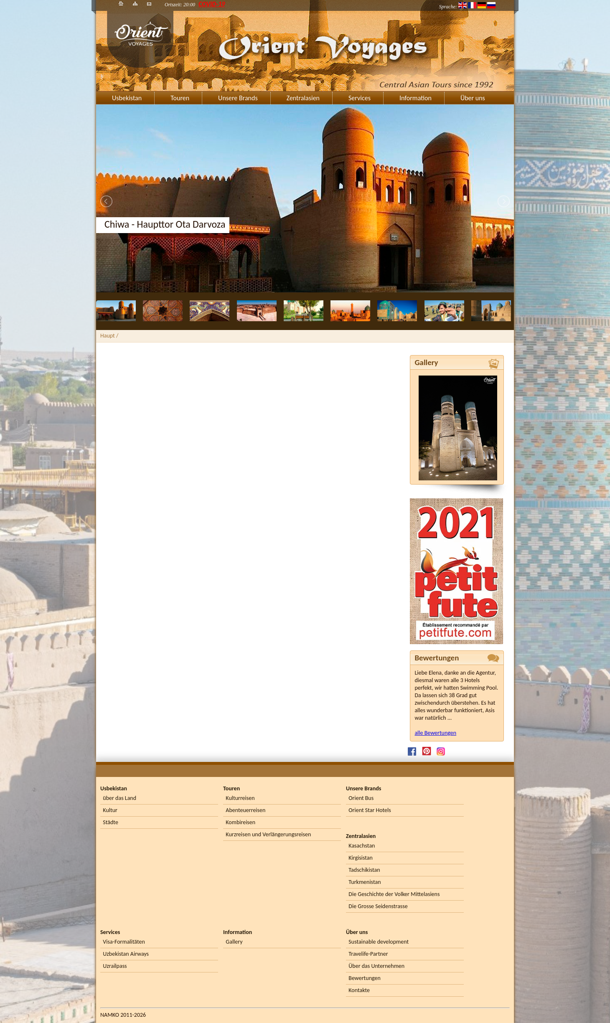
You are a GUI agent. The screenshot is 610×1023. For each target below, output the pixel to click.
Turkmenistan (364, 882)
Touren (179, 98)
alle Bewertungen (435, 732)
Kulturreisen (240, 798)
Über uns (472, 98)
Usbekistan (127, 98)
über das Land (119, 798)
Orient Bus (361, 798)
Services (359, 98)
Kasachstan (361, 845)
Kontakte (359, 990)
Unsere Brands (238, 98)
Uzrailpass (115, 966)
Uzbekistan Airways (126, 953)
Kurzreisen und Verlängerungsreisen (268, 834)
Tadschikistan (364, 869)
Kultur (110, 810)
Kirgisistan (360, 857)
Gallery (234, 941)
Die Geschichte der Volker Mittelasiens (394, 894)
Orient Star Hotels (369, 810)
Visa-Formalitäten (124, 941)
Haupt (107, 335)
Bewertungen (364, 978)
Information (415, 98)
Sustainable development (378, 941)
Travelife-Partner (368, 953)
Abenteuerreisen (245, 810)
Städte (110, 822)
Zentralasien (303, 98)
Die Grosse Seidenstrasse (377, 906)
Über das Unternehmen (376, 966)
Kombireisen (240, 822)
